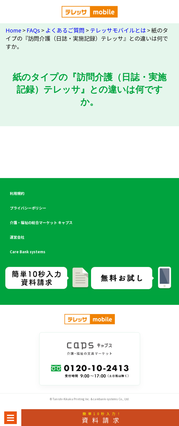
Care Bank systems (27, 251)
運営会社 (17, 237)
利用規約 (17, 193)
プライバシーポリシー (28, 208)
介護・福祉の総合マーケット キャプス (41, 222)
